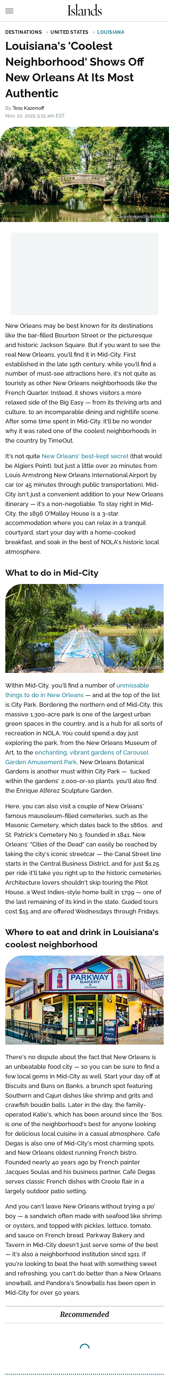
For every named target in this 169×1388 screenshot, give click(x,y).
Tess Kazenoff (28, 108)
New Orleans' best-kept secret (85, 456)
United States (69, 32)
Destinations (23, 32)
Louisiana (110, 32)
